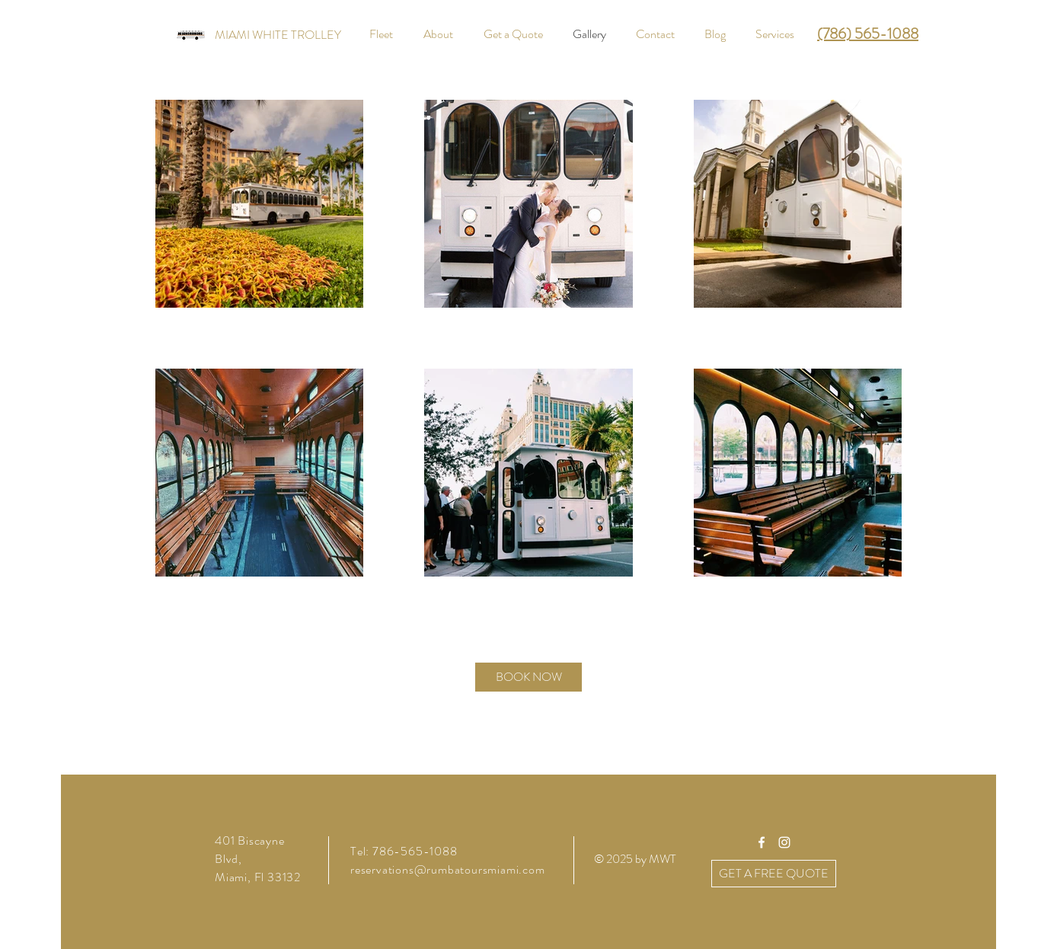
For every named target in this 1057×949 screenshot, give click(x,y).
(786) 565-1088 (867, 34)
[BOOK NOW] (528, 677)
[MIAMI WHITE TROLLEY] (277, 35)
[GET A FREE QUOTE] (773, 873)
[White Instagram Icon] (784, 842)
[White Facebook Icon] (761, 842)
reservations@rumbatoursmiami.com (447, 869)
